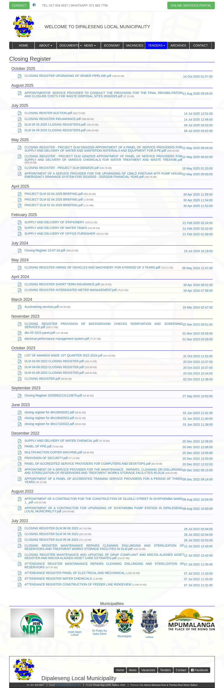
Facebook (199, 670)
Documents (69, 45)
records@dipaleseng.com (68, 685)
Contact (19, 5)
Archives (178, 45)
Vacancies (135, 45)
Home (23, 45)
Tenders (156, 45)
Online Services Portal (191, 5)
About (45, 45)
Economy (112, 45)
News (90, 45)
